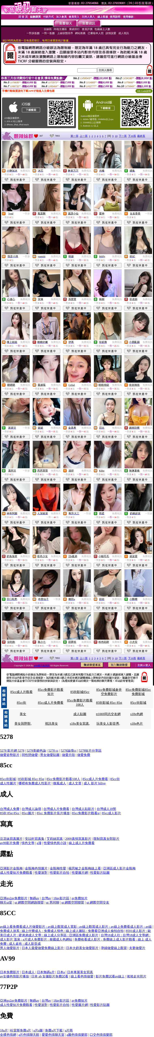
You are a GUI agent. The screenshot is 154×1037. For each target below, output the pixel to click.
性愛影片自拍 (59, 872)
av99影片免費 (9, 843)
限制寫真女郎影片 (106, 838)
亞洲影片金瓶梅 (11, 868)
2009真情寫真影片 (78, 838)
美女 (23, 714)
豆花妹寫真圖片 (11, 838)
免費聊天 (56, 513)
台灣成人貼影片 (83, 809)
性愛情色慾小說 (55, 843)
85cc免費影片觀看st (86, 813)
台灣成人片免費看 (56, 809)
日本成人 (28, 972)
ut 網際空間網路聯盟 (29, 902)
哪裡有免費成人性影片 (34, 783)
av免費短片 (80, 898)
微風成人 (59, 783)
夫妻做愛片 (137, 948)
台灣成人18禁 (106, 809)
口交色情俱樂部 (101, 1034)
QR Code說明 (144, 91)
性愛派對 (41, 872)
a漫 (39, 843)
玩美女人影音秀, (108, 723)
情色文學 (27, 843)
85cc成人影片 (111, 813)
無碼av (34, 898)
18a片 (4, 1030)
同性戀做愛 (30, 755)
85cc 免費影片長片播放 (53, 813)
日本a (61, 972)
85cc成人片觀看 (21, 692)
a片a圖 (38, 1030)
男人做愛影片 (9, 948)
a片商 (69, 1030)
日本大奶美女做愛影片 (82, 948)
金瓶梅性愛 (58, 868)
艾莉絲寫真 (55, 838)
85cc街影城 (138, 702)
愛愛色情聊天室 (53, 1034)
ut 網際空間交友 (98, 902)
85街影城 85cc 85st (109, 702)
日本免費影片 (9, 972)
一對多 (26, 213)
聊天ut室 (6, 902)
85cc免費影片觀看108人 (63, 779)
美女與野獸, (22, 723)
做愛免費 (83, 755)
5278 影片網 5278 (12, 750)
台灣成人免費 (9, 809)
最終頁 (141, 135)
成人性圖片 (8, 783)
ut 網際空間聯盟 (72, 902)
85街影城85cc (79, 692)
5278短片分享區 (90, 750)
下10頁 (132, 135)
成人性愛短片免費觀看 (16, 872)
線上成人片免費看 (82, 843)
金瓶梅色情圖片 (36, 868)
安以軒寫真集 (34, 838)
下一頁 (123, 135)
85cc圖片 (28, 813)
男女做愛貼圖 (50, 755)
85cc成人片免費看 (50, 702)
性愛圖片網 (80, 872)
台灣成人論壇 (31, 809)
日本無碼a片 (46, 972)
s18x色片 (136, 723)
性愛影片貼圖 (100, 872)
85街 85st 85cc (10, 813)
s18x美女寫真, (80, 723)
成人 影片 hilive (95, 783)
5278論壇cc (69, 750)
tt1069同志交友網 (108, 714)
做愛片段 (68, 755)
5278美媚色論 (36, 750)
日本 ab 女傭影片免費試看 (49, 976)
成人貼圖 (79, 714)
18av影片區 (61, 898)
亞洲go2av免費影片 (13, 898)
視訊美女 (51, 723)
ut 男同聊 (52, 902)
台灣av (46, 898)
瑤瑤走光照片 (136, 976)
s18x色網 (136, 714)
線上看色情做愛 (82, 976)
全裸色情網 (8, 1034)
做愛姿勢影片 (9, 755)
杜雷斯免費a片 (20, 1030)
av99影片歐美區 (42, 665)
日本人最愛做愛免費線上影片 (43, 948)
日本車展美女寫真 (80, 972)
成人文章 (74, 783)
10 (116, 135)
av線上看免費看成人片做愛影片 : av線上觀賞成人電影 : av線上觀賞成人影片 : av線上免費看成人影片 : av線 (76, 926)
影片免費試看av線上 (110, 976)
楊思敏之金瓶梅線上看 (84, 868)
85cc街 (21, 702)
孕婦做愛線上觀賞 (114, 948)
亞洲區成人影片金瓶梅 (119, 868)
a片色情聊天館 (28, 1034)
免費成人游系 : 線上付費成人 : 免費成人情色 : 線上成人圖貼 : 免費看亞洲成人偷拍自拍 (62, 931)
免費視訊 (25, 170)
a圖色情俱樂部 (77, 1034)
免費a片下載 (54, 1030)
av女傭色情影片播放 (14, 976)
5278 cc (53, 750)
